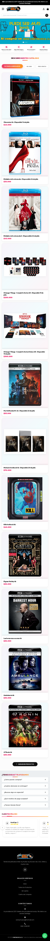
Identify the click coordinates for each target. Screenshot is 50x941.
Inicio (25, 884)
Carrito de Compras (25, 894)
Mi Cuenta (25, 891)
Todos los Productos (25, 887)
